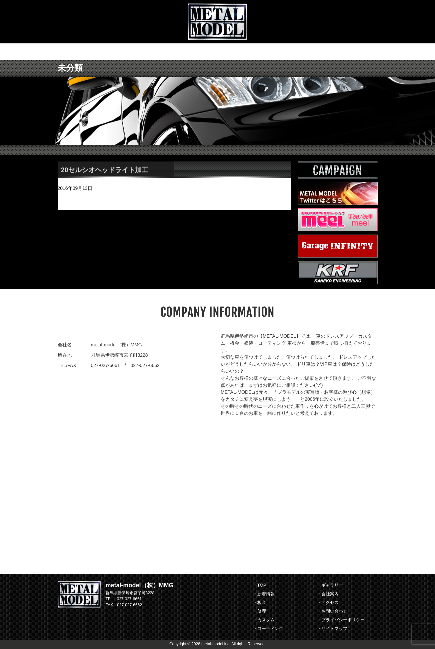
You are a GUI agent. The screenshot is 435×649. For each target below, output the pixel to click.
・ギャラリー (330, 585)
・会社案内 (328, 593)
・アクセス (328, 602)
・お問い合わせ (332, 611)
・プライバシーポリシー (341, 619)
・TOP (259, 585)
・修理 (259, 611)
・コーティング (268, 628)
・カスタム (264, 619)
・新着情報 (264, 593)
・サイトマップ (332, 628)
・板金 (259, 602)
